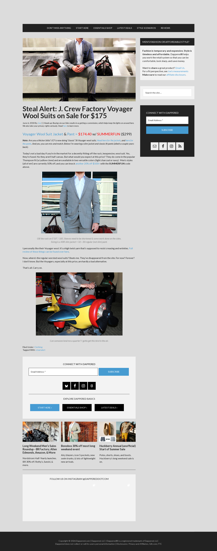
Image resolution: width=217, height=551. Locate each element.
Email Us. (180, 66)
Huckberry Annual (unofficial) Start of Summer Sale (117, 446)
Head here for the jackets (109, 138)
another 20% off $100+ (88, 162)
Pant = (79, 132)
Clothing (38, 345)
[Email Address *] (63, 370)
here (65, 124)
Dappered (108, 11)
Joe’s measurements (178, 69)
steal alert (40, 348)
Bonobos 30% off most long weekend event (78, 446)
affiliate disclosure (176, 73)
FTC (160, 542)
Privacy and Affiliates (138, 542)
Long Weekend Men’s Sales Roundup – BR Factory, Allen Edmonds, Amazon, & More (40, 447)
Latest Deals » (109, 406)
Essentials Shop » (77, 406)
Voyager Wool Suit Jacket (43, 132)
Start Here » (45, 406)
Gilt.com (153, 542)
